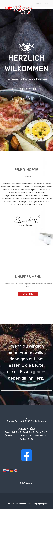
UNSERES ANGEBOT (26, 99)
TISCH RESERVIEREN (26, 89)
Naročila (11, 504)
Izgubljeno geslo (41, 504)
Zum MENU (28, 294)
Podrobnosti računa (24, 504)
